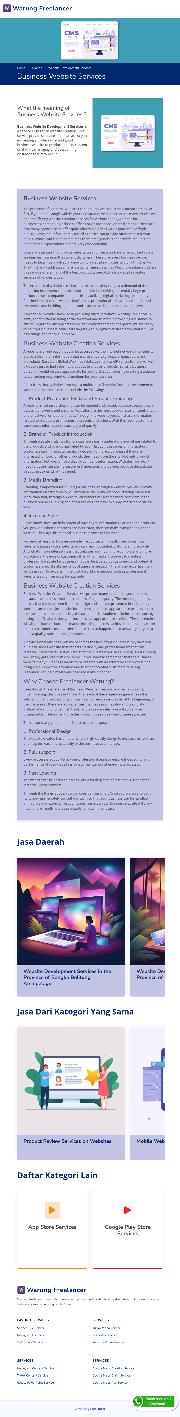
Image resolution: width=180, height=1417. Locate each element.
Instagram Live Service (33, 1335)
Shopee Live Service (31, 1328)
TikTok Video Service (107, 1328)
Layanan (36, 68)
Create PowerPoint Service (35, 1382)
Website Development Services (69, 68)
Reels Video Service (106, 1335)
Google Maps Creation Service (113, 1368)
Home (21, 68)
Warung (91, 1409)
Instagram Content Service (35, 1368)
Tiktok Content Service (32, 1375)
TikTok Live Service (30, 1342)
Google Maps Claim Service (111, 1375)
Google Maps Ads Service (110, 1382)
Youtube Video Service (108, 1342)
